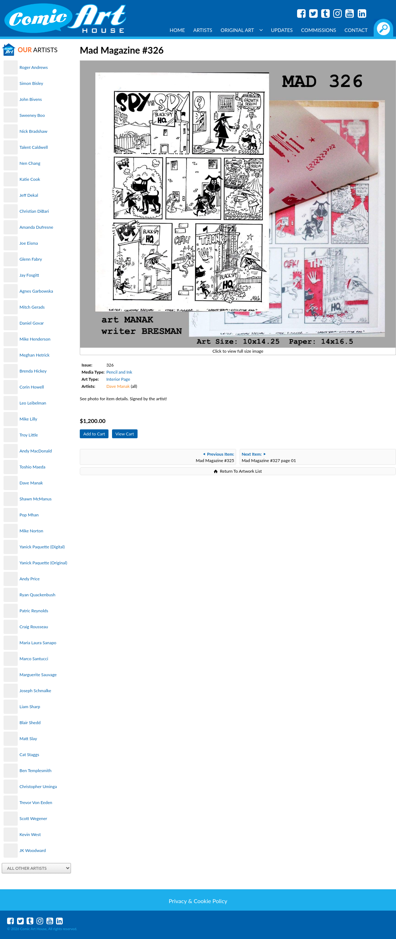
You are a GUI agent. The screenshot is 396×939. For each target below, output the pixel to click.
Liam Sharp (29, 706)
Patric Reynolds (33, 610)
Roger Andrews (33, 67)
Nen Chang (29, 163)
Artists (202, 30)
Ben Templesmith (35, 770)
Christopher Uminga (38, 786)
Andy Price (29, 578)
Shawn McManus (35, 498)
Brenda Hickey (32, 371)
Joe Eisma (28, 243)
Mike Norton (31, 530)
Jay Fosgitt (29, 275)
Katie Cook (29, 179)
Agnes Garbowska (36, 291)
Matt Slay (28, 738)
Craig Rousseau (33, 626)
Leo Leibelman (32, 403)
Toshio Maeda (32, 466)
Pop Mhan (29, 514)
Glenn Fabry (30, 259)
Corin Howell (31, 387)
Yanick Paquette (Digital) (42, 546)
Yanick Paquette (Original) (43, 562)
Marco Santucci (33, 658)
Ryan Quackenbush (37, 594)
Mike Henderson (34, 339)
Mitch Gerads (32, 307)
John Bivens (30, 99)
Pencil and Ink (119, 372)
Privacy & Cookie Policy (198, 900)
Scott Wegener (33, 818)
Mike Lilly (28, 419)
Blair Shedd (29, 722)
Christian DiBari (34, 211)
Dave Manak (31, 482)
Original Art (241, 30)
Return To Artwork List (241, 471)
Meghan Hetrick (34, 355)
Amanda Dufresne (36, 227)
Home (177, 30)
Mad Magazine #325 (215, 457)
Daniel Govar (31, 323)
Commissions (318, 30)
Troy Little (28, 435)
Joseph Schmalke (35, 690)
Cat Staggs (29, 754)
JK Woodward (32, 850)
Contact (356, 30)
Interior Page (118, 379)
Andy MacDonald (35, 451)
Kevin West (30, 834)
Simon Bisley (31, 83)
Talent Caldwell (33, 147)
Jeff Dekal (28, 195)
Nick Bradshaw (33, 131)
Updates (282, 30)
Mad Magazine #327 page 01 (269, 457)
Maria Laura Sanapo (37, 642)
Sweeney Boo (32, 115)
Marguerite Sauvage (38, 674)
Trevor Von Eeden (35, 802)
